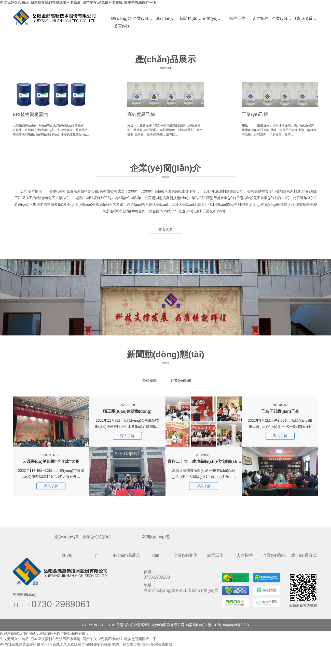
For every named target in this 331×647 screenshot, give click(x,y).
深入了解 (51, 486)
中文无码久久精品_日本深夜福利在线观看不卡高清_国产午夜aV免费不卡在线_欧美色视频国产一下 (78, 3)
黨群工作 (237, 18)
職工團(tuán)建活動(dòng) (127, 405)
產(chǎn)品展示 (167, 18)
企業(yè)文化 (214, 18)
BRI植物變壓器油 (30, 114)
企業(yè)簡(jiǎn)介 (144, 18)
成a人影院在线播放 (157, 644)
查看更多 (165, 230)
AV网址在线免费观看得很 (20, 644)
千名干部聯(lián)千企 (280, 405)
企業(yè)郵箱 (283, 18)
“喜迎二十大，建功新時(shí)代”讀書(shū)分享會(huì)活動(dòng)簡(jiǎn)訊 (204, 455)
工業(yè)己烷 (255, 114)
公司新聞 (149, 380)
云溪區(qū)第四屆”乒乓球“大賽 (51, 455)
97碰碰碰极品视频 (96, 644)
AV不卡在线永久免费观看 (61, 644)
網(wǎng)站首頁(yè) (121, 19)
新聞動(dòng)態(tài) (190, 18)
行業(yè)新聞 (181, 380)
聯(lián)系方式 (306, 18)
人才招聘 (260, 18)
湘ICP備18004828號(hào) (228, 625)
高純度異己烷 (141, 114)
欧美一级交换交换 (126, 644)
